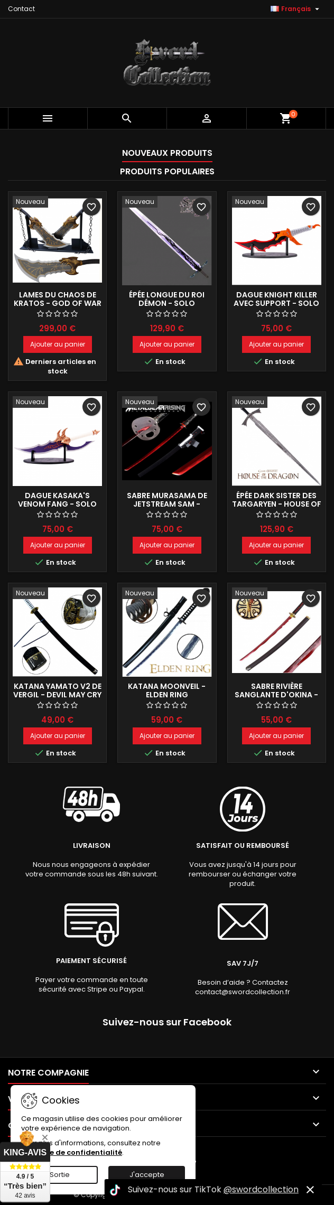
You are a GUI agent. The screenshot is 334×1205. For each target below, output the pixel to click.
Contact (21, 8)
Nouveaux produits (167, 153)
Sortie (60, 1175)
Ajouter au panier (57, 344)
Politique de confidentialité (71, 1152)
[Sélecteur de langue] (296, 9)
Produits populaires (167, 171)
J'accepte (146, 1175)
